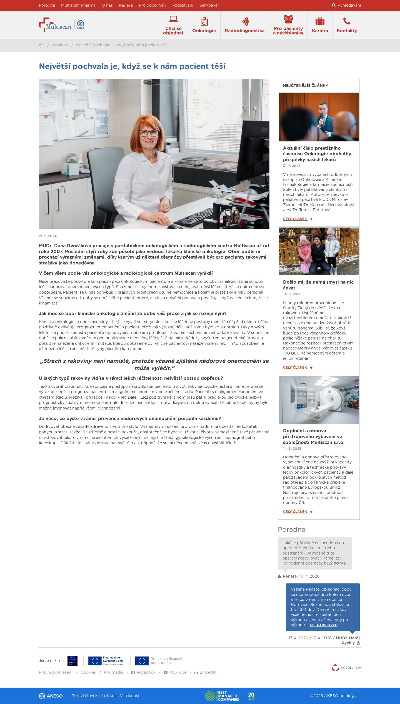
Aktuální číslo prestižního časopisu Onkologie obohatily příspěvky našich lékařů (317, 154)
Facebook (143, 673)
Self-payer (209, 6)
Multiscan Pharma (78, 6)
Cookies (88, 673)
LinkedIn (205, 673)
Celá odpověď (324, 625)
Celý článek (297, 219)
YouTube (175, 673)
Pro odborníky (152, 6)
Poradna (47, 6)
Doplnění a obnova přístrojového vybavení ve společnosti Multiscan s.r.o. (314, 437)
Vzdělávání (182, 6)
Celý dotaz (335, 563)
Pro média (113, 673)
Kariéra (126, 6)
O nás (107, 6)
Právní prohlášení (55, 673)
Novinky (60, 45)
